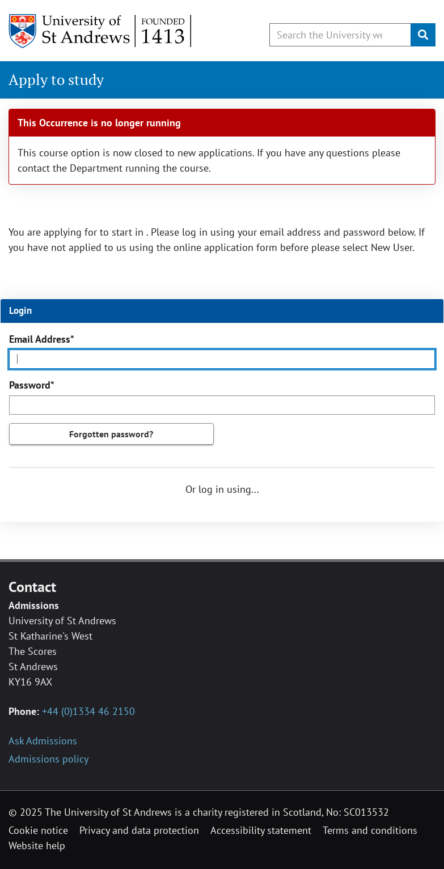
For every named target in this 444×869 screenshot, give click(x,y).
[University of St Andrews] (101, 31)
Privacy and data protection (139, 830)
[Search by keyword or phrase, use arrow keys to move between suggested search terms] (340, 34)
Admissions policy (48, 758)
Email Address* (41, 339)
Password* (31, 384)
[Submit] (423, 34)
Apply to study (56, 80)
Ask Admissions (43, 740)
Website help (37, 845)
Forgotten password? (111, 434)
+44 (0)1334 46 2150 (88, 711)
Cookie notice (38, 830)
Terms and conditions (370, 830)
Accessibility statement (260, 830)
